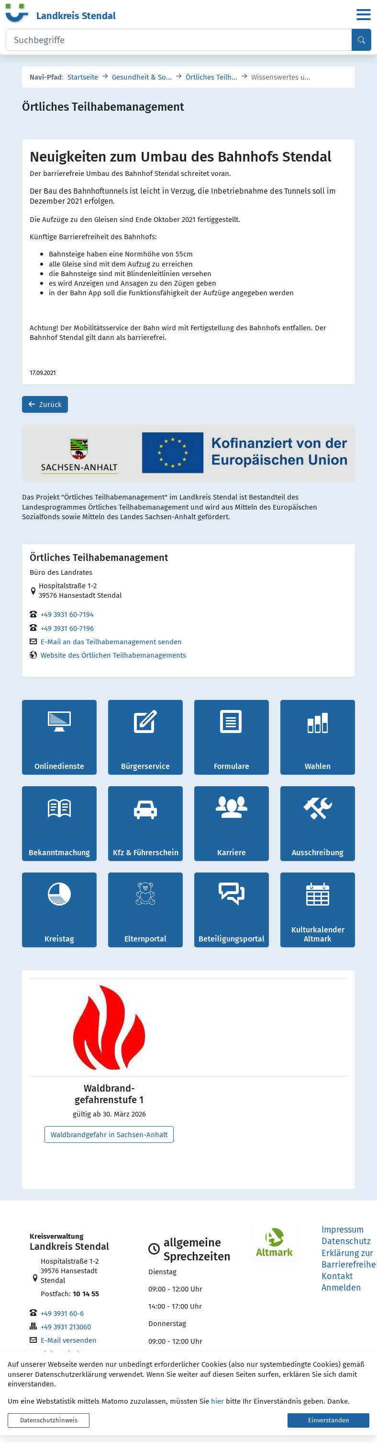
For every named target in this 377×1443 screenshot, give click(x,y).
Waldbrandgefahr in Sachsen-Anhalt (109, 1134)
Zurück (45, 405)
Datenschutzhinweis (49, 1420)
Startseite (82, 76)
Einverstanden (328, 1420)
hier (217, 1401)
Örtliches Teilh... (211, 76)
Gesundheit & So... (142, 76)
